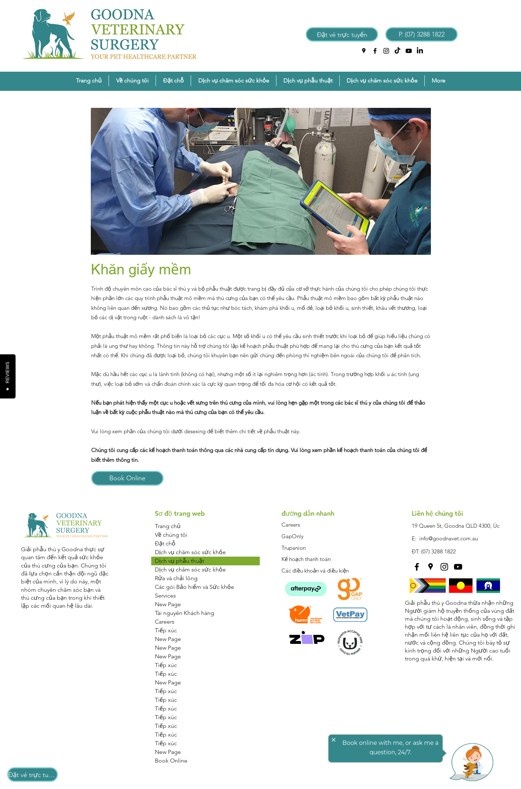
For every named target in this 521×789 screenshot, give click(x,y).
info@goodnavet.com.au (448, 538)
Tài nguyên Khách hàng (184, 612)
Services (165, 595)
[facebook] (375, 51)
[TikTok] (397, 51)
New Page (168, 604)
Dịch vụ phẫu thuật (179, 560)
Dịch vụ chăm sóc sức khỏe (190, 552)
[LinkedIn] (420, 51)
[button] (132, 80)
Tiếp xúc (166, 630)
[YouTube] (408, 51)
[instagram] (386, 51)
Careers (164, 621)
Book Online (171, 760)
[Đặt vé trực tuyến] (342, 34)
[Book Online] (127, 478)
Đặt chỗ (165, 543)
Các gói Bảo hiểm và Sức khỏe (194, 586)
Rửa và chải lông (176, 578)
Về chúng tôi (171, 534)
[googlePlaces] (364, 51)
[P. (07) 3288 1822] (421, 34)
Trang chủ (168, 526)
